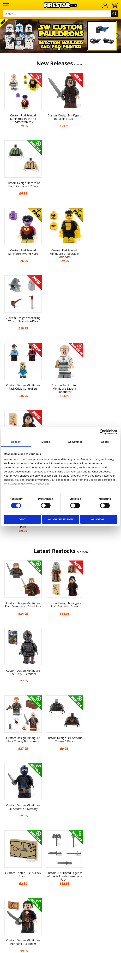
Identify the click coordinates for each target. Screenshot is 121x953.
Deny (22, 519)
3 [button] (56, 49)
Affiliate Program (60, 861)
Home (60, 757)
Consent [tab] (16, 441)
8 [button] (70, 49)
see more (80, 64)
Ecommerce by (60, 949)
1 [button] (51, 49)
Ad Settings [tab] (75, 441)
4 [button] (59, 49)
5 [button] (62, 49)
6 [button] (65, 49)
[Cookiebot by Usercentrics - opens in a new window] (102, 431)
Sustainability (60, 814)
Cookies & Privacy (60, 801)
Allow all (98, 519)
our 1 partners (23, 459)
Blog (61, 783)
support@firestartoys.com (60, 844)
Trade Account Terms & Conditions (60, 856)
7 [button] (67, 49)
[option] (60, 36)
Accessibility (60, 808)
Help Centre (60, 833)
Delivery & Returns (60, 789)
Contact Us (60, 828)
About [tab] (105, 441)
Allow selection (60, 519)
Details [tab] (45, 441)
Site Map (60, 821)
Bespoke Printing (60, 850)
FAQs (60, 839)
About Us (60, 770)
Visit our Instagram (60, 880)
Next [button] (118, 36)
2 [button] (54, 49)
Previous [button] (3, 36)
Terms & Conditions (60, 795)
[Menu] (6, 5)
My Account (60, 764)
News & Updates (60, 776)
